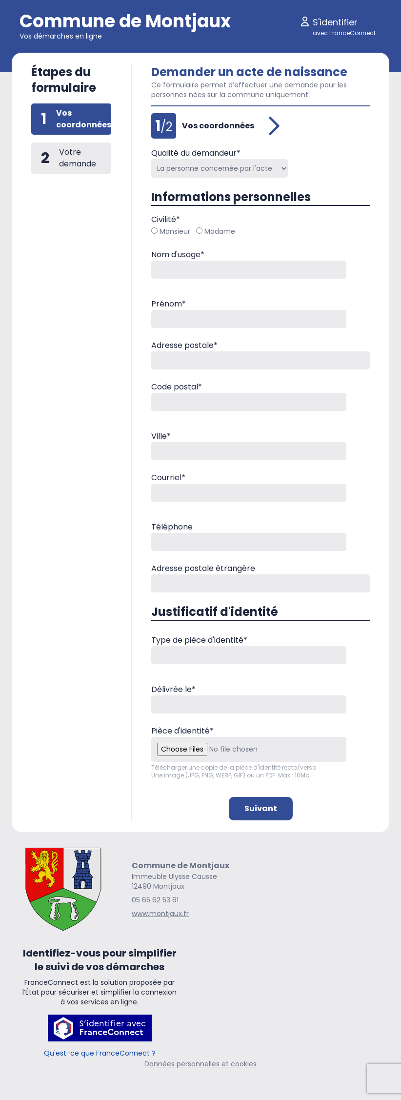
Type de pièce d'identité (199, 640)
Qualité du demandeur (196, 153)
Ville (161, 436)
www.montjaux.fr (160, 913)
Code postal (176, 386)
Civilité (165, 219)
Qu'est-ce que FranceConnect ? (100, 1053)
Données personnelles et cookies (200, 1064)
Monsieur (170, 231)
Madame (215, 231)
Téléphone (172, 526)
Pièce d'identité (182, 730)
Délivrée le (173, 689)
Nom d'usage (177, 254)
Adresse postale (184, 345)
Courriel (168, 477)
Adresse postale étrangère (203, 568)
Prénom (168, 303)
